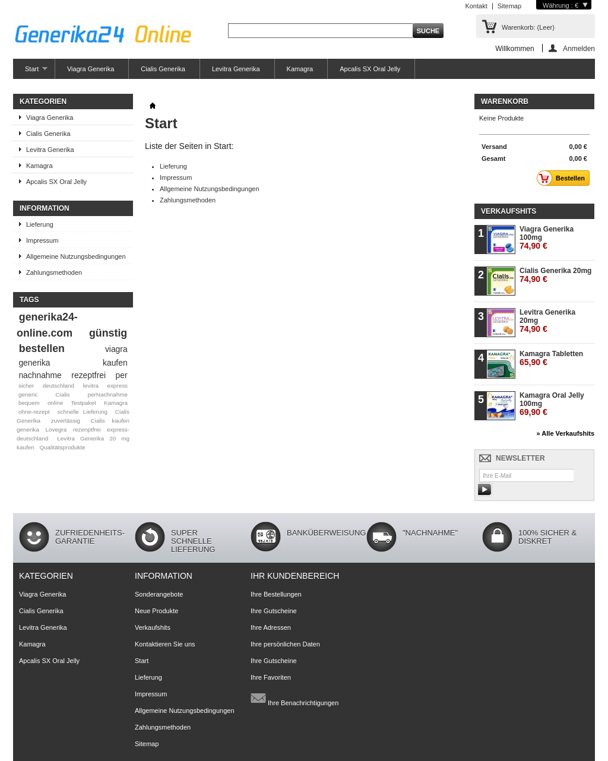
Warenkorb (504, 101)
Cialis (62, 394)
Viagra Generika (90, 68)
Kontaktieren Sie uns (165, 644)
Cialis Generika (163, 68)
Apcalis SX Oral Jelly (370, 68)
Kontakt (476, 5)
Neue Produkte (156, 610)
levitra (91, 385)
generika (34, 362)
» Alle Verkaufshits (565, 433)
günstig (108, 333)
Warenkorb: (528, 27)
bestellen (42, 348)
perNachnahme (108, 394)
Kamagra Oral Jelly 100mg (552, 404)
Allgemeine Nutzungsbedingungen (76, 256)
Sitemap (509, 5)
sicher (26, 385)
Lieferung (39, 224)
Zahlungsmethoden (54, 272)
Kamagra (300, 68)
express (117, 385)
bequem (29, 402)
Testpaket (83, 402)
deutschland (58, 385)
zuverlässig (65, 420)
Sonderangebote (159, 594)
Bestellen (564, 178)
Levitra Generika (236, 68)
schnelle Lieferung (82, 411)
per (122, 375)
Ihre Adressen (271, 627)
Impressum (42, 240)
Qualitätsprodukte (62, 447)
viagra (116, 349)
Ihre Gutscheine (274, 610)
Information (44, 208)
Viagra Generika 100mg (547, 238)
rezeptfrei (88, 375)
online (55, 402)
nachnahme (39, 375)
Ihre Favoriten (271, 677)
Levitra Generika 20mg (547, 321)
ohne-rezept (34, 411)
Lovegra (56, 429)
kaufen (115, 362)
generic (27, 394)
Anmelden (579, 48)
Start (30, 72)
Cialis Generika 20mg (555, 275)
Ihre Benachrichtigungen (294, 698)
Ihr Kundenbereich (295, 576)
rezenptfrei (87, 429)
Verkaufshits (508, 211)
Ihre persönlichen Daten (285, 644)
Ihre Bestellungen (276, 594)
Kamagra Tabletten (551, 358)
